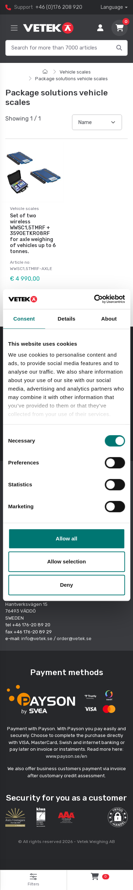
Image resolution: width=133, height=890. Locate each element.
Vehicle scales (75, 72)
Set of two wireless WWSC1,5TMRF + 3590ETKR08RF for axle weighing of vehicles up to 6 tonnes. (33, 233)
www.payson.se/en (66, 756)
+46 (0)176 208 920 (58, 7)
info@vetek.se (36, 638)
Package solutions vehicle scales (71, 78)
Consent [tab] (24, 319)
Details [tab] (67, 319)
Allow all (66, 538)
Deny (66, 585)
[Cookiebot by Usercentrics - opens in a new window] (95, 299)
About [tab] (109, 319)
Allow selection (66, 561)
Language (112, 7)
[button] (118, 817)
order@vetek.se (74, 638)
